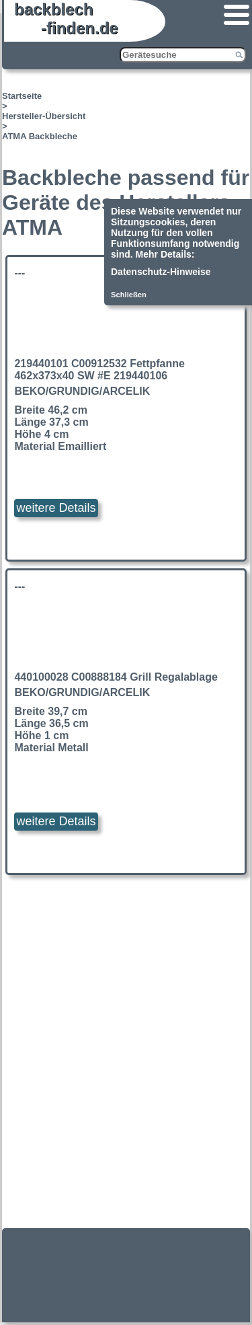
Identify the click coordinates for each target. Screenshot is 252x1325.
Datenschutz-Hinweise (161, 271)
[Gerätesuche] (183, 55)
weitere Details (55, 508)
